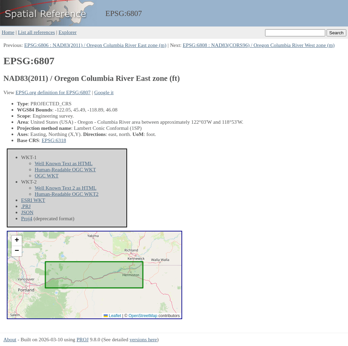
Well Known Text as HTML (63, 163)
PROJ (82, 339)
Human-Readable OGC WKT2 (67, 194)
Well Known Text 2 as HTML (66, 188)
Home (8, 32)
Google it (104, 92)
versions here (143, 339)
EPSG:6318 (54, 140)
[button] (17, 241)
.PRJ (26, 206)
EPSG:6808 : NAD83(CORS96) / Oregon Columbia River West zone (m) (259, 45)
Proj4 (26, 218)
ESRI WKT (33, 200)
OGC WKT (46, 175)
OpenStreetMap (142, 315)
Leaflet (112, 315)
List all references (36, 32)
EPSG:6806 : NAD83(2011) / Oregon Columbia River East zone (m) (95, 45)
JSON (27, 212)
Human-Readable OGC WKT (65, 169)
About (9, 339)
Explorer (67, 32)
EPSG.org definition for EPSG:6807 (53, 92)
